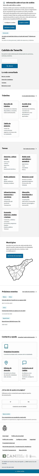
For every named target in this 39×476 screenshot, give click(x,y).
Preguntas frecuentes (11, 352)
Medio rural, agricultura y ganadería (26, 159)
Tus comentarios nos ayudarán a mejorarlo (14, 417)
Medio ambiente (9, 177)
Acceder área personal (26, 105)
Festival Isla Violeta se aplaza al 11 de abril (13, 311)
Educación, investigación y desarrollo (27, 194)
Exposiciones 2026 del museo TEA (11, 321)
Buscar (9, 66)
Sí (10, 402)
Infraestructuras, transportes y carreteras (10, 194)
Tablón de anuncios (7, 124)
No (28, 402)
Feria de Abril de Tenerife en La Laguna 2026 (14, 300)
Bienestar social (27, 177)
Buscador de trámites (8, 105)
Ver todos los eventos (28, 292)
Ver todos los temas (29, 149)
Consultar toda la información (26, 337)
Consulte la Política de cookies (18, 19)
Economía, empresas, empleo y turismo (10, 214)
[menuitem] (6, 76)
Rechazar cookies (9, 27)
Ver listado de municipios (15, 256)
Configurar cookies (9, 22)
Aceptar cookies (23, 22)
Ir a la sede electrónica (28, 96)
